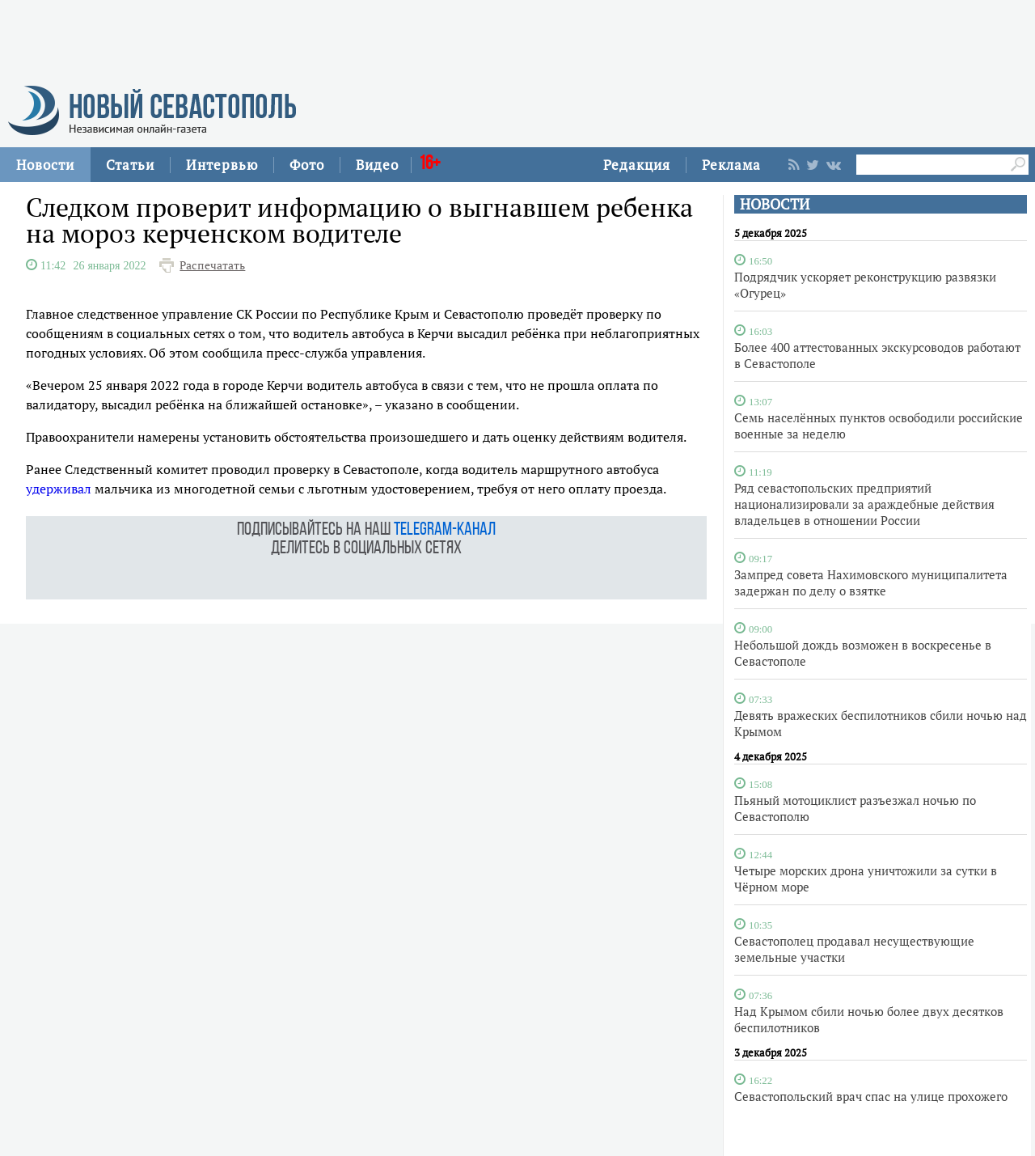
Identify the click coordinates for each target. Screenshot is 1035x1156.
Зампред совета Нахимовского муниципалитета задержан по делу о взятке (871, 582)
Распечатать (212, 265)
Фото (306, 164)
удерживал (58, 489)
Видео (377, 164)
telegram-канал (445, 530)
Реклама (731, 164)
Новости (45, 164)
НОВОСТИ (774, 204)
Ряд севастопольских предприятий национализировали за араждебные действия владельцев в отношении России (864, 504)
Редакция (636, 164)
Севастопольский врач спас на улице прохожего (871, 1096)
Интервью (222, 164)
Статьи (130, 164)
